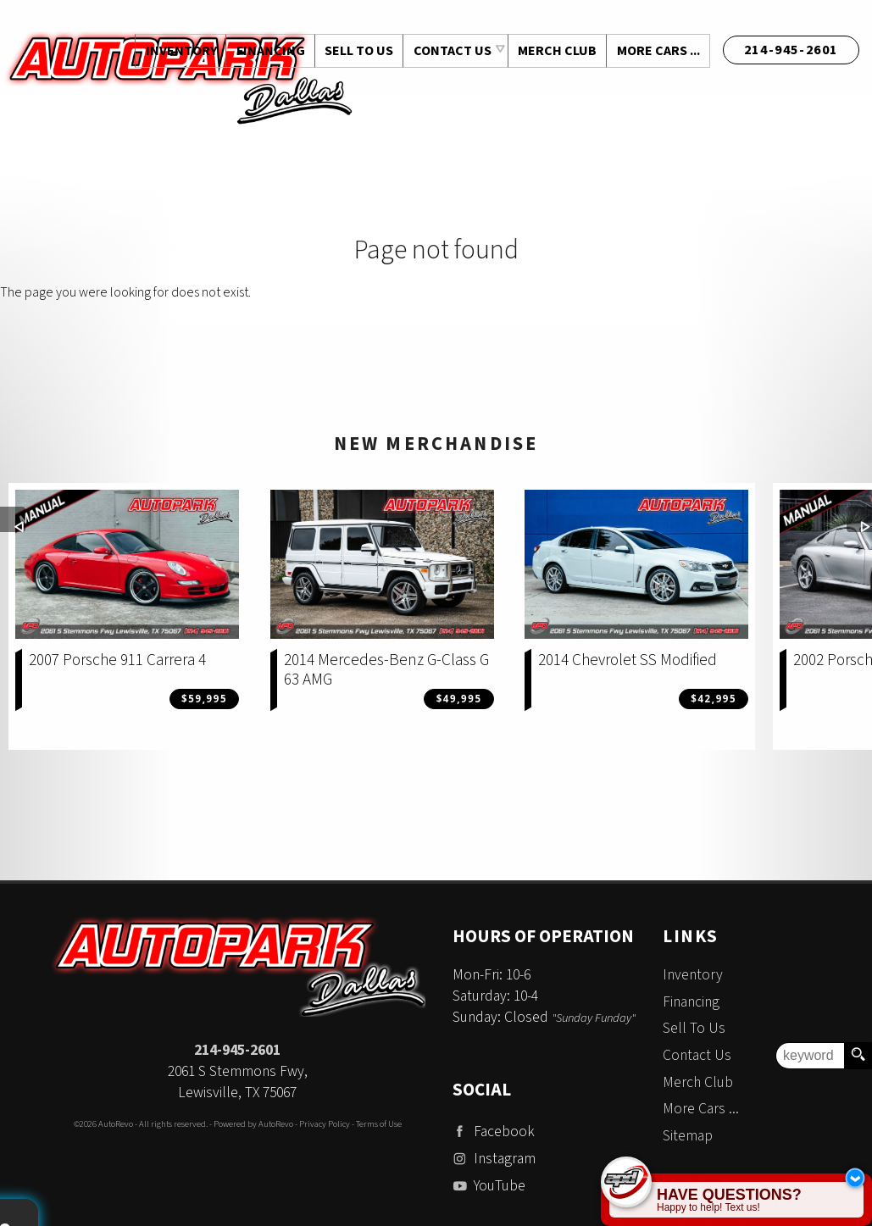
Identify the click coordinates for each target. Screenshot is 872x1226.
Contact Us (697, 1055)
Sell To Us (694, 1028)
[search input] (810, 1055)
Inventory (693, 974)
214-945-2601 (237, 1050)
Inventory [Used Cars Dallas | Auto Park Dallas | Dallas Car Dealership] (176, 51)
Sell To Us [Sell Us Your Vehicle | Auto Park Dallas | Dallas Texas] (356, 51)
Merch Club (555, 51)
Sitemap (688, 1135)
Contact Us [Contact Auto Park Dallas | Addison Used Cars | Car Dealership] (450, 51)
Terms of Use (379, 1124)
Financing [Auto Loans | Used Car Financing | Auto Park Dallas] (266, 51)
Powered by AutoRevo (253, 1124)
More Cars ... (657, 51)
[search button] (857, 1055)
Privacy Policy (324, 1124)
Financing (691, 1001)
